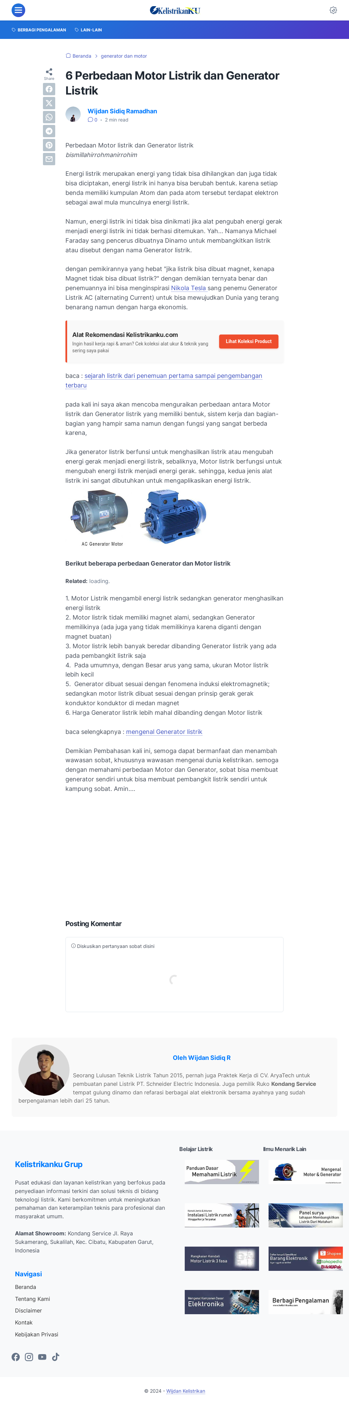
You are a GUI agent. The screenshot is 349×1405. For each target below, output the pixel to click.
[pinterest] (49, 145)
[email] (49, 159)
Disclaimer (28, 1310)
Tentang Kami (32, 1298)
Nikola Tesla (189, 288)
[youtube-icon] (42, 1357)
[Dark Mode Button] (333, 10)
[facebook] (49, 89)
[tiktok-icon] (55, 1357)
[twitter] (49, 103)
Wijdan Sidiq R (209, 1057)
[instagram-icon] (29, 1357)
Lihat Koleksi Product (249, 341)
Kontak (24, 1322)
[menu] (18, 10)
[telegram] (49, 131)
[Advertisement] (174, 859)
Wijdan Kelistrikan (185, 1391)
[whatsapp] (49, 117)
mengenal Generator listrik (164, 731)
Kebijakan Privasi (36, 1334)
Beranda (25, 1286)
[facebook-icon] (16, 1357)
